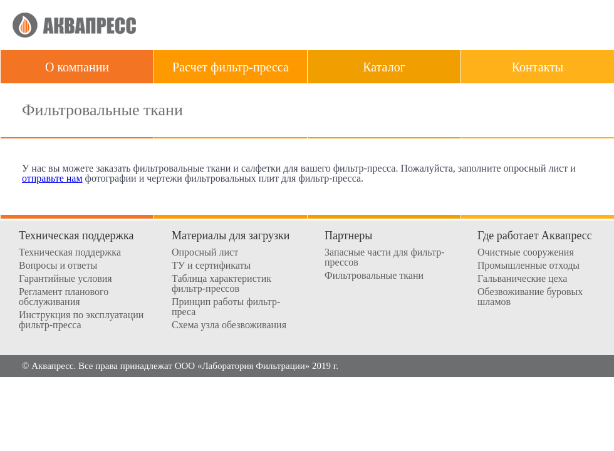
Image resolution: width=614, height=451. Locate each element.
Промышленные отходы (528, 266)
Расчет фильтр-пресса (230, 67)
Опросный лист (205, 252)
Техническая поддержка (70, 252)
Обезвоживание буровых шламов (530, 297)
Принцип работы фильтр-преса (226, 307)
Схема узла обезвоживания (229, 325)
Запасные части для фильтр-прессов (385, 257)
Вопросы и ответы (58, 266)
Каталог (384, 67)
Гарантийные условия (65, 279)
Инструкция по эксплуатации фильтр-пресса (81, 320)
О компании (77, 67)
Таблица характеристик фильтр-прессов (221, 284)
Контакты (538, 67)
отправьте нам (52, 178)
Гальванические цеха (522, 279)
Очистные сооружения (525, 252)
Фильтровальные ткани (374, 276)
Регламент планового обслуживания (63, 297)
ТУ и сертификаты (211, 266)
